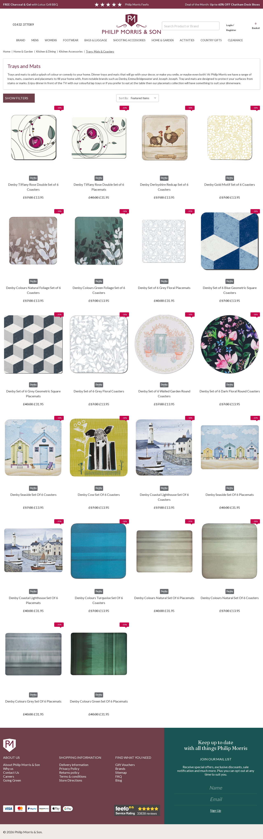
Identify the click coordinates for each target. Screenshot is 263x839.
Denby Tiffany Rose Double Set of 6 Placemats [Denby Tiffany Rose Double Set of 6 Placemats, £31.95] (99, 186)
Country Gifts (213, 40)
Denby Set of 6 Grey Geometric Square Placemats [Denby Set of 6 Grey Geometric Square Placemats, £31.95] (33, 393)
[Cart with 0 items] (254, 24)
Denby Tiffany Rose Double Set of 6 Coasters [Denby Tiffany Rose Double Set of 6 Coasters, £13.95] (33, 186)
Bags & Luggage (97, 40)
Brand (22, 40)
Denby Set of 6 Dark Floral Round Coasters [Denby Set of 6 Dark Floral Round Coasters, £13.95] (230, 391)
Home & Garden (165, 40)
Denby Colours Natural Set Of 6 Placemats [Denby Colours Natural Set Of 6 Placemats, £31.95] (164, 598)
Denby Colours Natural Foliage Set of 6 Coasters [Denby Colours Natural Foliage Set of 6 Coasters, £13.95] (33, 290)
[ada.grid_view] (254, 98)
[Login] (235, 24)
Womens (53, 40)
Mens (37, 40)
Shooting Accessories (131, 40)
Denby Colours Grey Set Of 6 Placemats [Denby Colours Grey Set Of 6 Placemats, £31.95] (33, 701)
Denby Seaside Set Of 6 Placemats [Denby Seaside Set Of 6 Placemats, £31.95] (229, 494)
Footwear (72, 40)
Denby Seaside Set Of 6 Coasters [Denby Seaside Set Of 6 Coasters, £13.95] (33, 494)
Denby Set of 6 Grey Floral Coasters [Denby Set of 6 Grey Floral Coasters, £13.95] (99, 391)
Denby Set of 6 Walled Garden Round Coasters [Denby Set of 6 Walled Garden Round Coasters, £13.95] (164, 393)
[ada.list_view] (258, 98)
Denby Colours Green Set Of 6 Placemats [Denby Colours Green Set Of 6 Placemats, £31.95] (99, 701)
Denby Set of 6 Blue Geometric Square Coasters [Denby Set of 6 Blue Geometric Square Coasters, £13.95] (230, 290)
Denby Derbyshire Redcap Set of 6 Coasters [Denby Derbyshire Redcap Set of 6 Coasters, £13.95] (164, 186)
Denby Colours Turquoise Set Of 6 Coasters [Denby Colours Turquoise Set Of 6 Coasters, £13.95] (99, 600)
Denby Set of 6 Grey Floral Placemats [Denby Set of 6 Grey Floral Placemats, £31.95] (164, 288)
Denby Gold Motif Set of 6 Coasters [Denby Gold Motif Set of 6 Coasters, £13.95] (229, 184)
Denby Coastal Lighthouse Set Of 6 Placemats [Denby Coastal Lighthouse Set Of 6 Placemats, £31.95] (33, 600)
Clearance (237, 40)
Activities (189, 40)
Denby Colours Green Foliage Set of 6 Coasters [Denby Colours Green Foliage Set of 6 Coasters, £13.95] (99, 290)
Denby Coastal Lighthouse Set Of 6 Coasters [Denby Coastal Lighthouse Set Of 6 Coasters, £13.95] (164, 497)
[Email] (215, 799)
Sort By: (123, 98)
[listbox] (144, 98)
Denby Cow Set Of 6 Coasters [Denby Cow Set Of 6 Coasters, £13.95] (99, 494)
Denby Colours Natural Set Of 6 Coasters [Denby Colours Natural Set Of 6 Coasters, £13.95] (230, 598)
